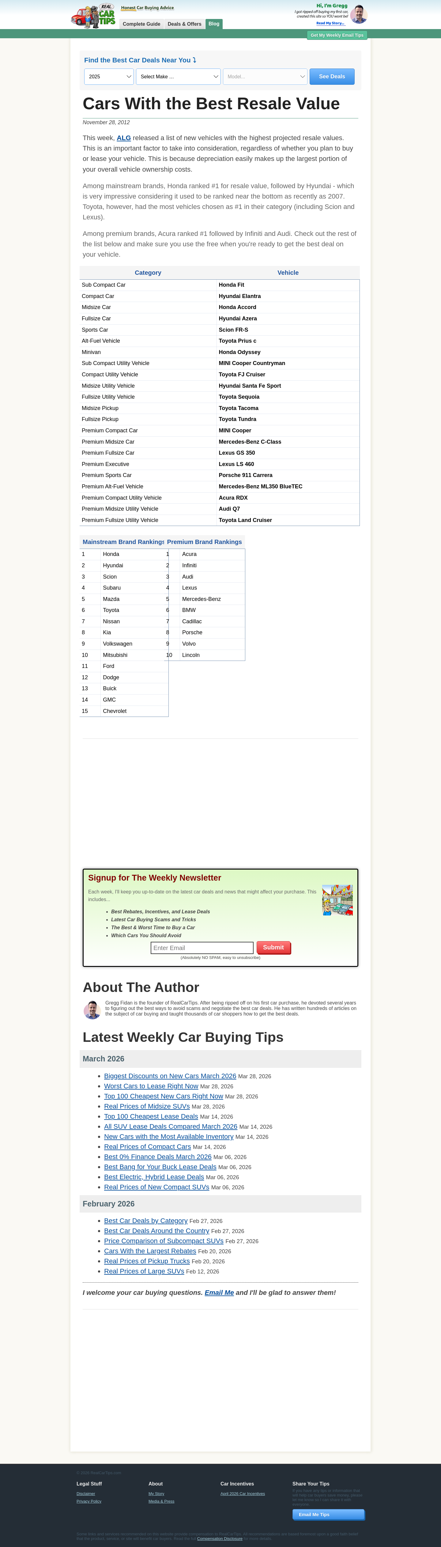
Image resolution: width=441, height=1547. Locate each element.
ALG (124, 138)
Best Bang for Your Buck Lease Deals (160, 1167)
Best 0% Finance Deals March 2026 (158, 1157)
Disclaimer (86, 1493)
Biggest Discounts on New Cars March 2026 (170, 1076)
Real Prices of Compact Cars (147, 1146)
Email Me (219, 1292)
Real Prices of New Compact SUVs (156, 1187)
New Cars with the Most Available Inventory (169, 1136)
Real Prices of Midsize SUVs (147, 1106)
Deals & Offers (185, 24)
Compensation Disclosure (220, 1538)
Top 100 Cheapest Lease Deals (151, 1116)
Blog (214, 23)
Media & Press (162, 1501)
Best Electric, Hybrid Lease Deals (154, 1177)
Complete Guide (141, 24)
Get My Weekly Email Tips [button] (337, 35)
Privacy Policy (89, 1501)
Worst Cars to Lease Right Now (151, 1086)
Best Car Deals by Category (146, 1221)
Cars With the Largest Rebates (150, 1251)
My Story (156, 1493)
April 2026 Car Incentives (243, 1493)
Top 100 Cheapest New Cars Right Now (163, 1096)
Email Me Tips (314, 1514)
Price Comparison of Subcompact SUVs (164, 1241)
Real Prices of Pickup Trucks (147, 1261)
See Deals (332, 76)
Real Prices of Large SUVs (144, 1271)
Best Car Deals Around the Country (156, 1231)
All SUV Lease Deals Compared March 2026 (170, 1126)
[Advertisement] (36, 136)
